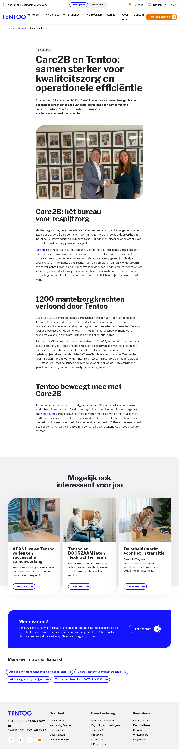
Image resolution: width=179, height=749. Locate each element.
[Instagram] (30, 742)
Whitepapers (140, 736)
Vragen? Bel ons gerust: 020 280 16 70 (27, 5)
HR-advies (97, 736)
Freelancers (98, 741)
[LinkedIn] (11, 742)
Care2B (40, 251)
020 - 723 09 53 (36, 731)
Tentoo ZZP (98, 732)
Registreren (159, 5)
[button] (78, 4)
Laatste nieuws (141, 722)
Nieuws (22, 30)
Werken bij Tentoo (60, 727)
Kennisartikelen (142, 727)
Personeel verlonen (102, 722)
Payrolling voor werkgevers (107, 727)
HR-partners (98, 746)
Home (11, 30)
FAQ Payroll (139, 741)
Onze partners (58, 732)
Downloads (139, 732)
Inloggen (138, 5)
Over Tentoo (57, 722)
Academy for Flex (59, 741)
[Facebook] (20, 742)
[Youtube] (39, 742)
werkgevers (47, 415)
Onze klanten (57, 736)
